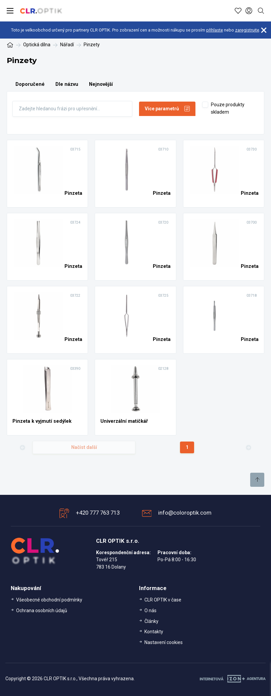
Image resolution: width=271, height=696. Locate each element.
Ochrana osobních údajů (41, 610)
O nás (150, 610)
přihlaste (214, 30)
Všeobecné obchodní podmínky (49, 599)
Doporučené (30, 84)
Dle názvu (66, 84)
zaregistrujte (247, 30)
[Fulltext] (72, 108)
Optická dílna (36, 44)
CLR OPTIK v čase (162, 599)
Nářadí (67, 44)
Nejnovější (101, 84)
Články (151, 621)
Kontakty (153, 631)
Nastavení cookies (163, 642)
